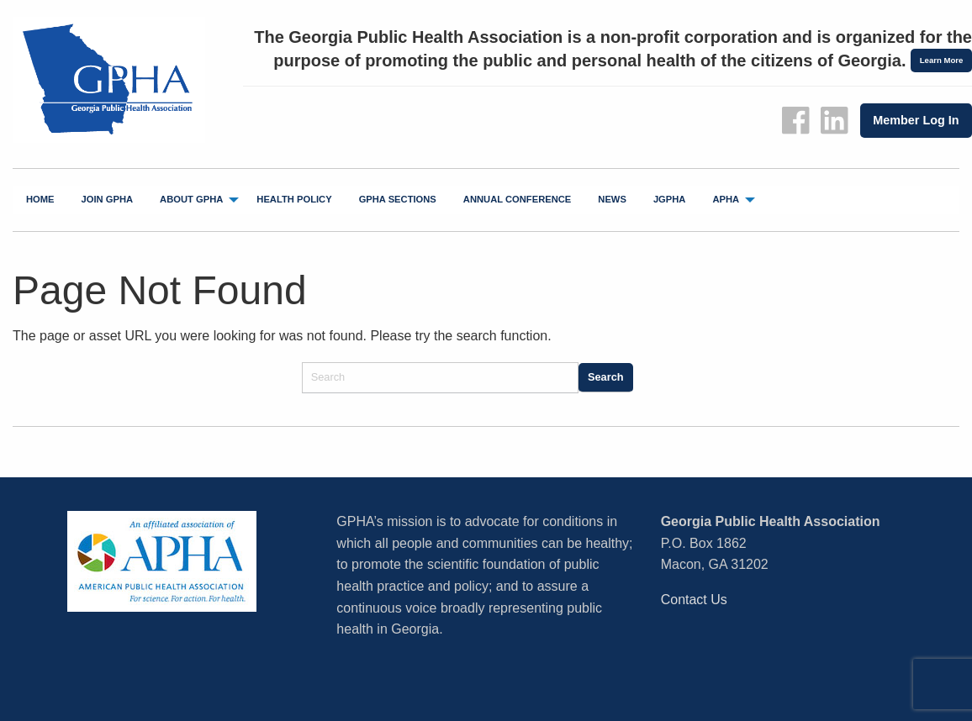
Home (40, 199)
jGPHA (669, 199)
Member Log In (916, 120)
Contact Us (694, 599)
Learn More (942, 60)
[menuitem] (40, 200)
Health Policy (293, 199)
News (612, 199)
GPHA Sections (397, 199)
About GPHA (191, 199)
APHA (725, 199)
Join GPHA (108, 199)
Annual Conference (517, 199)
